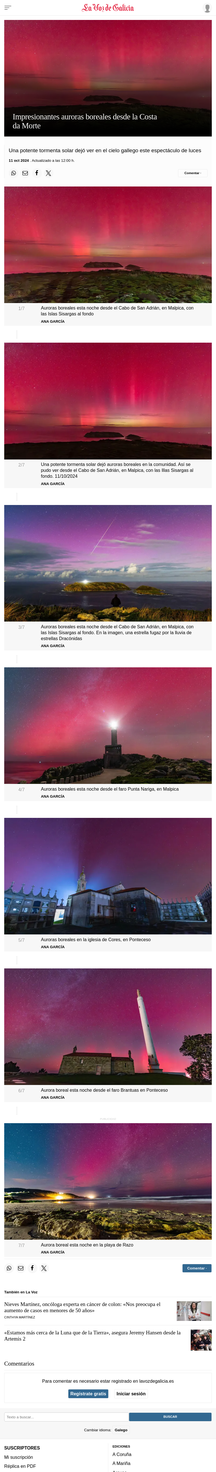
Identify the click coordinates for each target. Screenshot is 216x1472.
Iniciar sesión (131, 1393)
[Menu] (8, 7)
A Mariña (121, 1463)
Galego (121, 1430)
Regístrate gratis (88, 1393)
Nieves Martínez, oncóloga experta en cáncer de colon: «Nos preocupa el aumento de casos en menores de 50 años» (82, 1307)
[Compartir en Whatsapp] (13, 173)
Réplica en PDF (20, 1466)
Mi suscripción (18, 1456)
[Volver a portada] (108, 7)
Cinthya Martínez (19, 1317)
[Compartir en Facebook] (37, 173)
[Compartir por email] (25, 173)
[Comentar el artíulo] (193, 173)
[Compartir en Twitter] (48, 173)
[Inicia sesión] (206, 8)
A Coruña (121, 1454)
